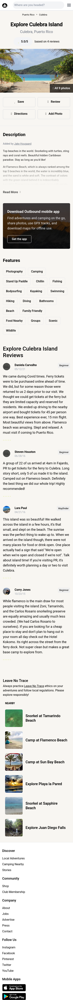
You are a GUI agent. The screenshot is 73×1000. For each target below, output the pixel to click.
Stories (6, 870)
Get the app (19, 239)
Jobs (5, 914)
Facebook (8, 953)
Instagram (8, 947)
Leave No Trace (34, 686)
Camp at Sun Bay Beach (45, 762)
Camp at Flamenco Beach (46, 740)
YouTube (8, 970)
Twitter (6, 965)
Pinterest (8, 959)
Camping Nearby (13, 864)
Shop (5, 886)
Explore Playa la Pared (44, 784)
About (6, 908)
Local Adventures (13, 858)
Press (5, 925)
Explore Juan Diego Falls (46, 827)
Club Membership (13, 892)
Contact (7, 931)
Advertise (8, 919)
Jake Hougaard (23, 143)
